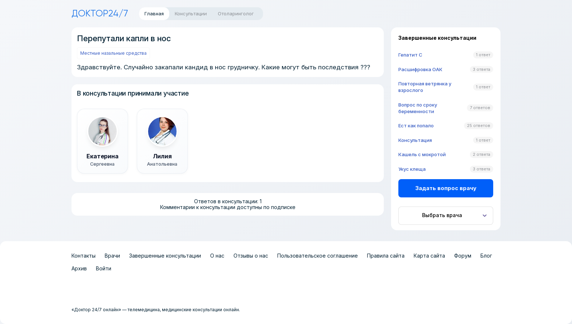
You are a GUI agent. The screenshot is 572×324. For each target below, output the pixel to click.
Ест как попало (416, 125)
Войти (103, 268)
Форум (462, 255)
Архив (79, 268)
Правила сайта (386, 255)
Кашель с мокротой (422, 154)
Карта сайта (429, 255)
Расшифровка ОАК (420, 69)
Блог (486, 255)
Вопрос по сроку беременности (417, 108)
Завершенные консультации (165, 255)
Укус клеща (412, 169)
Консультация (415, 140)
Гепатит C (410, 55)
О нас (217, 255)
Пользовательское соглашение (317, 255)
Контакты (84, 255)
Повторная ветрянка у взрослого (424, 87)
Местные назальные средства (113, 53)
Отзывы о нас (250, 255)
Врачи (112, 255)
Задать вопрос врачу (445, 188)
